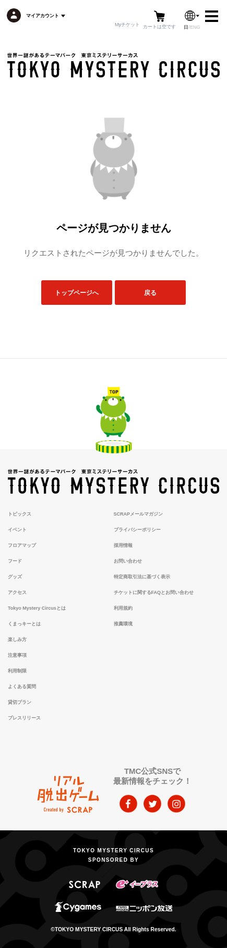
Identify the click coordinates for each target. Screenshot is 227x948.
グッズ (15, 576)
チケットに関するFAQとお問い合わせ (154, 592)
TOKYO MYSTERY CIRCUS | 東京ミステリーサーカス (113, 65)
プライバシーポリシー (137, 529)
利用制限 (17, 670)
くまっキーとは (24, 623)
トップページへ (77, 292)
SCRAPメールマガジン (138, 514)
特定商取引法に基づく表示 (142, 576)
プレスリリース (24, 718)
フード (15, 561)
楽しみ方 (17, 639)
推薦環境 (123, 623)
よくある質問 (22, 686)
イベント (17, 529)
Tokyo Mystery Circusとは (37, 608)
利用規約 (123, 608)
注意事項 (17, 655)
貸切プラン (19, 702)
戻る (150, 292)
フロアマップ (22, 545)
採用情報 (123, 545)
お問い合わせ (128, 561)
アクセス (17, 592)
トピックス (19, 514)
